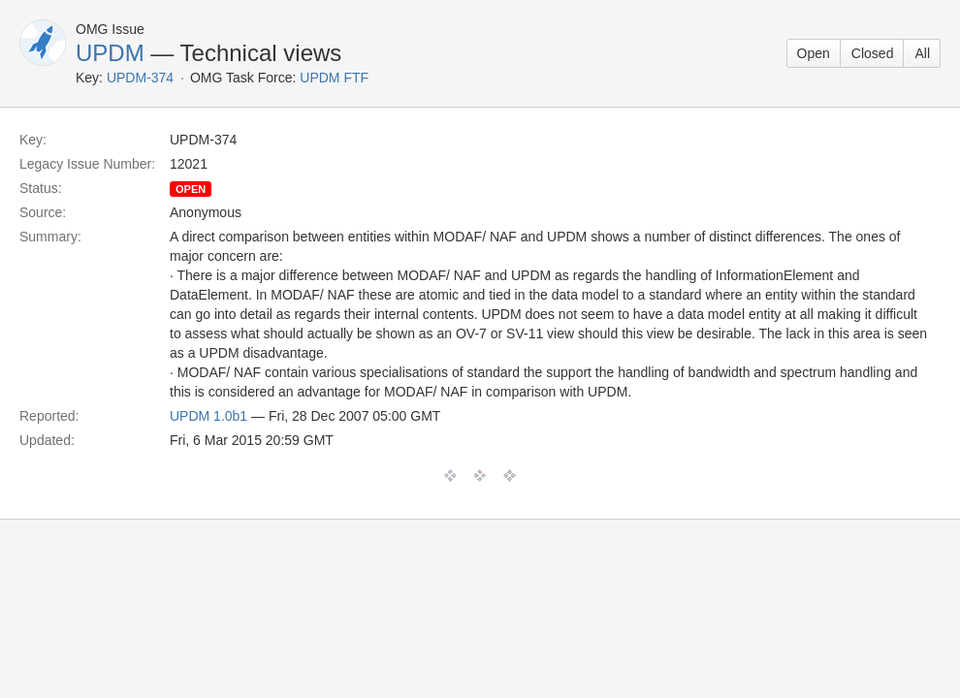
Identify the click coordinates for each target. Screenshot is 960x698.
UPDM (110, 53)
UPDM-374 (140, 77)
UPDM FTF (334, 77)
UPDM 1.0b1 (208, 416)
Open (813, 53)
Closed (872, 53)
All (922, 53)
